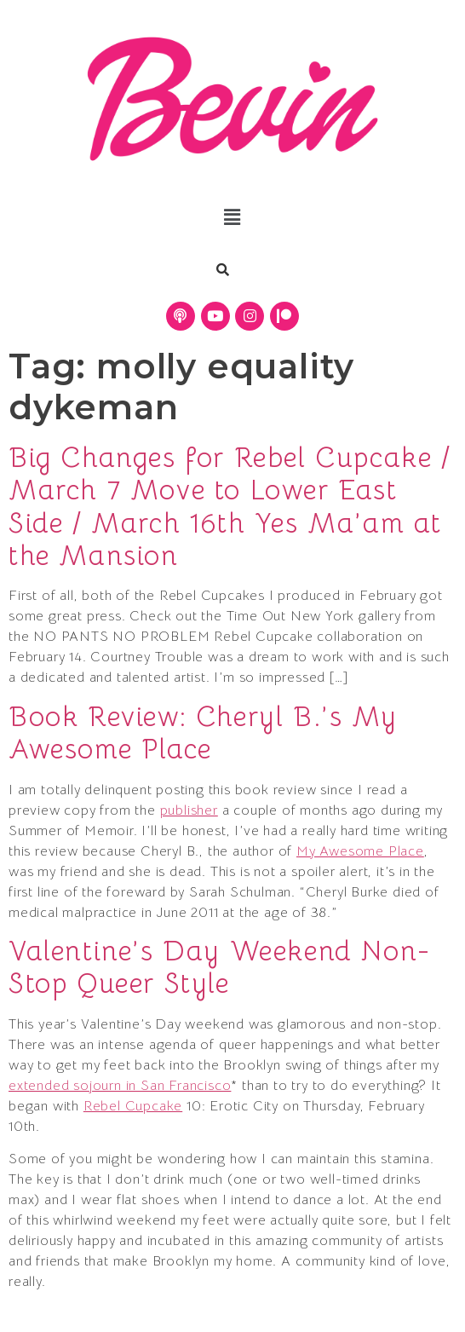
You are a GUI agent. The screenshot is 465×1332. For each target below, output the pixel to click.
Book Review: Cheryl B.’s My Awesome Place (203, 733)
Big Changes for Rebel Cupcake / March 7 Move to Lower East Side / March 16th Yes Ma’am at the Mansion (230, 507)
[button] (232, 218)
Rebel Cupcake (132, 1106)
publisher (189, 810)
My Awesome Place (360, 851)
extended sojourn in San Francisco (120, 1085)
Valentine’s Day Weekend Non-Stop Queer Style (220, 967)
